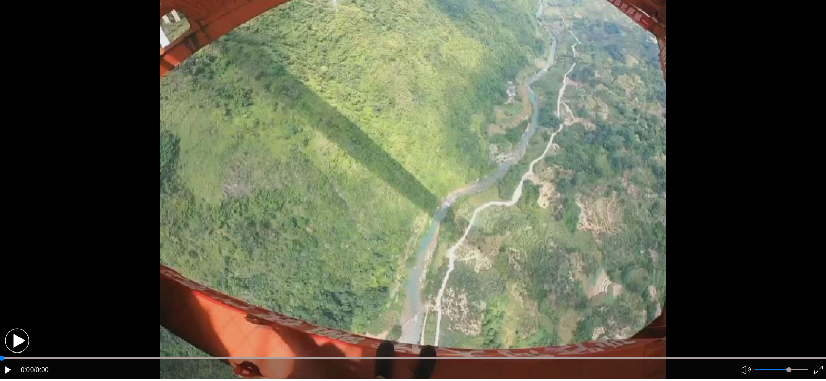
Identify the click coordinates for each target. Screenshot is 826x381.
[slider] (788, 369)
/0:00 (41, 370)
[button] (17, 340)
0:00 (27, 370)
